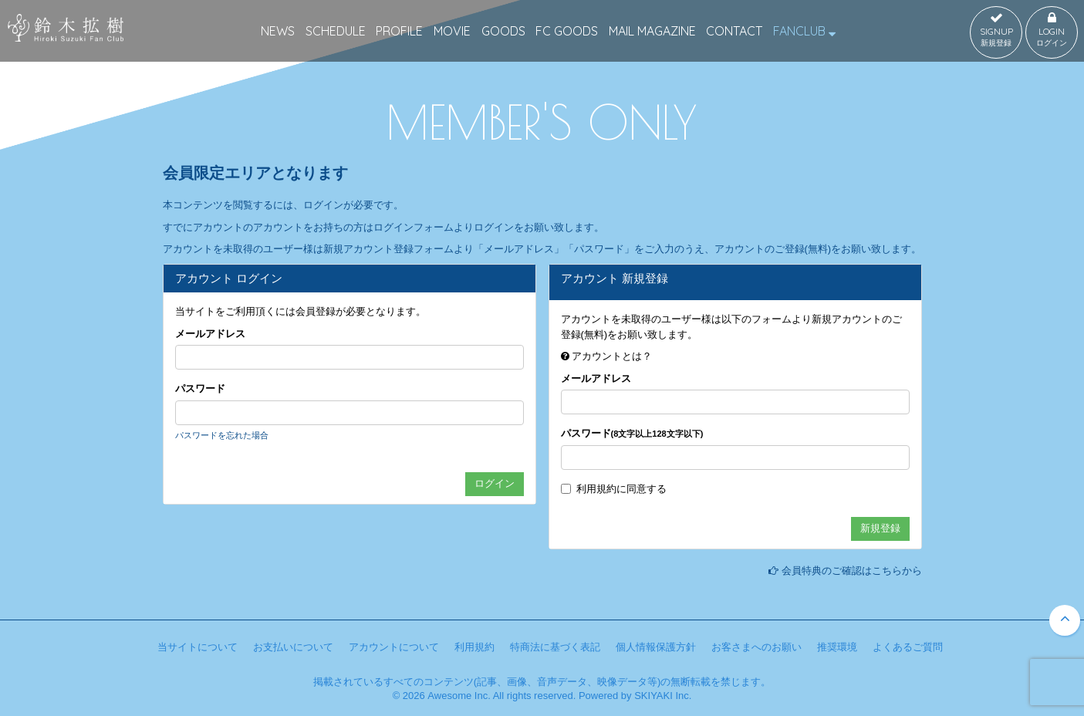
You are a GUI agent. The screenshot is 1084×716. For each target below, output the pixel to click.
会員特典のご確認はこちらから (852, 570)
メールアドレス (210, 333)
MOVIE (452, 31)
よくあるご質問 (908, 647)
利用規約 (596, 489)
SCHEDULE (336, 31)
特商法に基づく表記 (555, 647)
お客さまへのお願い (756, 647)
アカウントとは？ (612, 356)
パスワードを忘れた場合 (221, 435)
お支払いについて (293, 647)
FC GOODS (566, 31)
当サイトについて (197, 647)
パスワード (200, 388)
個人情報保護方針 (656, 647)
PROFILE (399, 31)
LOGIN (1051, 30)
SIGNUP (996, 30)
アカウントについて (394, 647)
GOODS (503, 31)
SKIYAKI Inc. (662, 695)
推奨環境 (837, 647)
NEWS (278, 31)
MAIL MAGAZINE (652, 31)
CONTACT (734, 31)
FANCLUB (804, 31)
